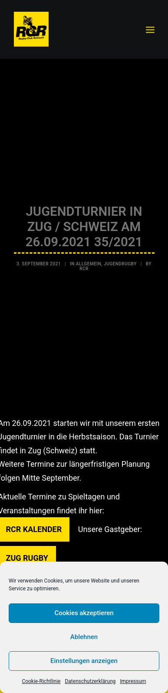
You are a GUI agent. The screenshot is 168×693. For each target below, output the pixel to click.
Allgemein (88, 261)
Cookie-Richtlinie (41, 681)
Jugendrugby (120, 261)
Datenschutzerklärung (90, 681)
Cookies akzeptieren (83, 613)
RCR (84, 266)
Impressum (133, 681)
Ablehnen (84, 637)
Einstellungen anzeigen (84, 661)
